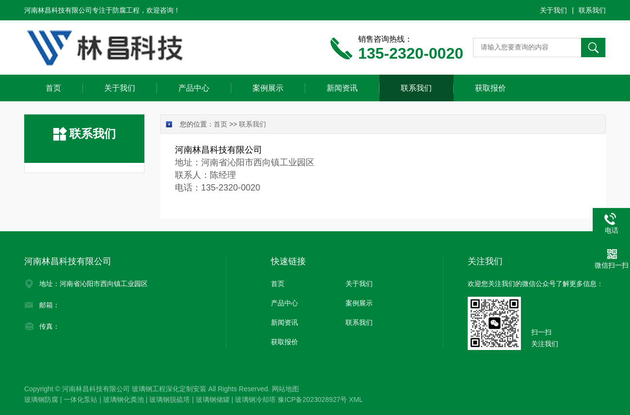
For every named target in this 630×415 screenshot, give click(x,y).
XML (356, 399)
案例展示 (268, 88)
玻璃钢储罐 (213, 399)
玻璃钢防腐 (41, 399)
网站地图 (285, 389)
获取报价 (490, 88)
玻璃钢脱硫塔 (169, 399)
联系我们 (592, 10)
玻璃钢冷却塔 (255, 399)
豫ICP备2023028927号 (312, 399)
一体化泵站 (80, 399)
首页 (53, 88)
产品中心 (193, 88)
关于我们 (553, 10)
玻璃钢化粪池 (123, 399)
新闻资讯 (342, 88)
